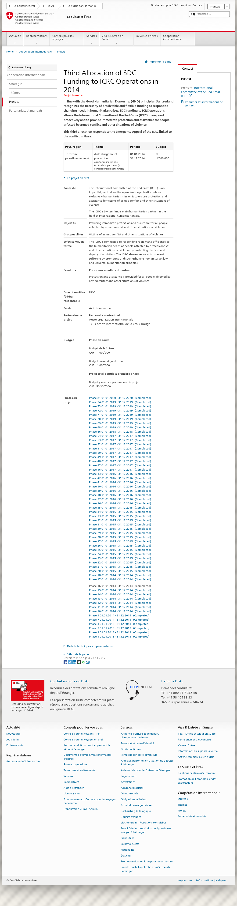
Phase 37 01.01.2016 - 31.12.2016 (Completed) (120, 499)
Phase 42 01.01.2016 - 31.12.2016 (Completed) (120, 477)
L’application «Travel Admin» (81, 809)
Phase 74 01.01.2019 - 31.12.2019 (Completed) (120, 402)
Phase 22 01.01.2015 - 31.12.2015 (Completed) (120, 562)
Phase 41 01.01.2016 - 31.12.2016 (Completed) (120, 482)
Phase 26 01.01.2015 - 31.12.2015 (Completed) (120, 545)
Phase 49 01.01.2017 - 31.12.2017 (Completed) (120, 456)
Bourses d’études (131, 817)
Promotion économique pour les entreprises (147, 861)
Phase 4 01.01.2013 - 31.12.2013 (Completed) (119, 623)
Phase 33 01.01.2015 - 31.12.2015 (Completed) (120, 515)
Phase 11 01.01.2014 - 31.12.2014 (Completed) (120, 606)
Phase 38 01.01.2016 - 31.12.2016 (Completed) (120, 494)
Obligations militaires (133, 799)
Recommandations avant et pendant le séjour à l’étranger (87, 747)
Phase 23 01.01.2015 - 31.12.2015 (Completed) (120, 558)
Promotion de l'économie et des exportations (197, 781)
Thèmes (182, 804)
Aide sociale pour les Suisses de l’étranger (145, 770)
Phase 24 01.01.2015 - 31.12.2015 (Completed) (120, 553)
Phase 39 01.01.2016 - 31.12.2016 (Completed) (120, 490)
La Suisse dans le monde (82, 6)
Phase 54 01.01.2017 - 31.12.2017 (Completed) (120, 435)
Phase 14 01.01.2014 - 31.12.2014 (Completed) (120, 594)
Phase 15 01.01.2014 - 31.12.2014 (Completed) (120, 590)
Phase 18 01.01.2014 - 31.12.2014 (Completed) (120, 575)
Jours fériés (12, 739)
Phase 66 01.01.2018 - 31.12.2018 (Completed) (120, 431)
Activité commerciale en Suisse (196, 757)
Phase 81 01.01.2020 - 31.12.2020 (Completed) (120, 397)
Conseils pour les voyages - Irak (82, 733)
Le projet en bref (78, 178)
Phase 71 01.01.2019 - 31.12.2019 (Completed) (120, 414)
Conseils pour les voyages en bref (83, 739)
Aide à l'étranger (74, 787)
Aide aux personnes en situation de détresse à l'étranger (147, 762)
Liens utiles (127, 838)
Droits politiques (130, 749)
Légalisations (128, 776)
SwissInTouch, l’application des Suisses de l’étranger (145, 869)
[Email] (88, 662)
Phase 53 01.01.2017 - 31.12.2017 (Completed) (120, 440)
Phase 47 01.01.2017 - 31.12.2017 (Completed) (120, 465)
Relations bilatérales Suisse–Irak (196, 773)
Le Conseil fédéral (24, 6)
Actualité (15, 39)
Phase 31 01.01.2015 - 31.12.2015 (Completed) (120, 524)
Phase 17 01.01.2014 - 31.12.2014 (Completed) (120, 579)
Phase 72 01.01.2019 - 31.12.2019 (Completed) (120, 410)
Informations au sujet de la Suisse (198, 751)
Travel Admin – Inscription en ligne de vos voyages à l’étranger (146, 830)
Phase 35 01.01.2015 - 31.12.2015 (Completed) (120, 507)
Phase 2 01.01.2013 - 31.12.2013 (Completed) (119, 632)
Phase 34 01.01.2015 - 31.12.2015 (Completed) (120, 511)
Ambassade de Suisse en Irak (23, 761)
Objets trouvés (129, 793)
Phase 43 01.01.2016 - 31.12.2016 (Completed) (120, 473)
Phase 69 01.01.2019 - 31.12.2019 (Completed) (120, 423)
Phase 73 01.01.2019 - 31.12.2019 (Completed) (120, 406)
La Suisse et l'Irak (147, 39)
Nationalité (127, 849)
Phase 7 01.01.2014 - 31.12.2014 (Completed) (119, 619)
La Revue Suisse (130, 844)
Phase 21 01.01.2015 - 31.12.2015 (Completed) (120, 566)
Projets (182, 810)
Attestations (128, 782)
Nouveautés (13, 733)
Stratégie (183, 798)
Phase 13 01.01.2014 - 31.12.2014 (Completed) (120, 598)
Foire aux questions (75, 764)
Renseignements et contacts (194, 739)
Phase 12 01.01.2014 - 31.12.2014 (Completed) (120, 602)
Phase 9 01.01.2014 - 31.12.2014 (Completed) (119, 615)
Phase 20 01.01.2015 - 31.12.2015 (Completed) (120, 570)
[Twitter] (70, 662)
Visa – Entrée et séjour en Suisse (196, 733)
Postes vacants (14, 745)
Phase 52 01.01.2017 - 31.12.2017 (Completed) (120, 444)
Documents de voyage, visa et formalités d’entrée (87, 757)
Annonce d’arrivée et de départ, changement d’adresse (140, 735)
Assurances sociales (132, 787)
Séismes (68, 776)
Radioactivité (71, 782)
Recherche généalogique (136, 811)
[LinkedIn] (74, 662)
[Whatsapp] (83, 662)
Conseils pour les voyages (67, 39)
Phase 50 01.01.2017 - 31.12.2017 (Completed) (120, 452)
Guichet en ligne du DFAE (69, 681)
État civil (126, 855)
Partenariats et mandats (192, 816)
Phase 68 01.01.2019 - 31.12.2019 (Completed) (120, 427)
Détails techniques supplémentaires (89, 646)
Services (91, 39)
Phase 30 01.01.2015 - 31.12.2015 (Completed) (120, 528)
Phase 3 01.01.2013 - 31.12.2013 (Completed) (119, 628)
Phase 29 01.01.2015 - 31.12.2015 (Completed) (120, 532)
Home (10, 51)
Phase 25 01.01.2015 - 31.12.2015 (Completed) (120, 549)
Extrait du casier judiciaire (136, 805)
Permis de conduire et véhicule (139, 755)
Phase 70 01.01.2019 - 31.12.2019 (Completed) (120, 418)
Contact (185, 68)
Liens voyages (72, 793)
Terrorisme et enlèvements (79, 770)
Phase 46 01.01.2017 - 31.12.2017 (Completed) (120, 469)
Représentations (37, 39)
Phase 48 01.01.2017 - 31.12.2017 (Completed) (120, 461)
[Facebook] (66, 662)
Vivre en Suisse (186, 745)
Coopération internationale (178, 39)
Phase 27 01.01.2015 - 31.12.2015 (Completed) (120, 541)
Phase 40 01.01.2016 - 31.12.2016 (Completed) (120, 486)
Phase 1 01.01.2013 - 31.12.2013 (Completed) (119, 636)
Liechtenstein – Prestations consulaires (143, 822)
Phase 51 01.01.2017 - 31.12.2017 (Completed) (120, 448)
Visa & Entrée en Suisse (116, 39)
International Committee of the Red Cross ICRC (200, 92)
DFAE (51, 6)
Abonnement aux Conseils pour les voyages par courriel (89, 801)
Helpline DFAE (172, 681)
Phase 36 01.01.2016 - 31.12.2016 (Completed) (120, 503)
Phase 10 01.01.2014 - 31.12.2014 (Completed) (120, 611)
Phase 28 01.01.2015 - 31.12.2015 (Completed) (120, 537)
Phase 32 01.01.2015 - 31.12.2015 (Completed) (120, 520)
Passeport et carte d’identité (137, 743)
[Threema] (79, 662)
